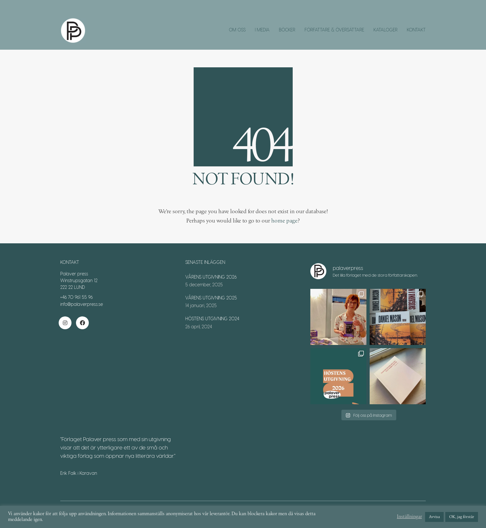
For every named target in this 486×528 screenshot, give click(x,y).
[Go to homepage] (73, 30)
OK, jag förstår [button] (461, 517)
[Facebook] (82, 322)
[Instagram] (65, 322)
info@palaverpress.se (81, 304)
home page (284, 221)
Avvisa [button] (434, 517)
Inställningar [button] (409, 517)
